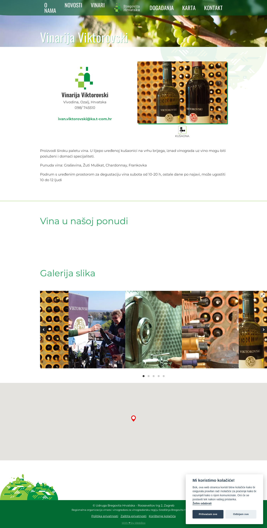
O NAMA (50, 7)
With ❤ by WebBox (133, 522)
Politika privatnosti (104, 516)
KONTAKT (213, 8)
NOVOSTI (73, 5)
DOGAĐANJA (162, 8)
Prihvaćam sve (208, 514)
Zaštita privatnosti (133, 516)
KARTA (189, 8)
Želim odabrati (202, 503)
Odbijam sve (241, 514)
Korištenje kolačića (162, 516)
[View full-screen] (262, 295)
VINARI (98, 5)
